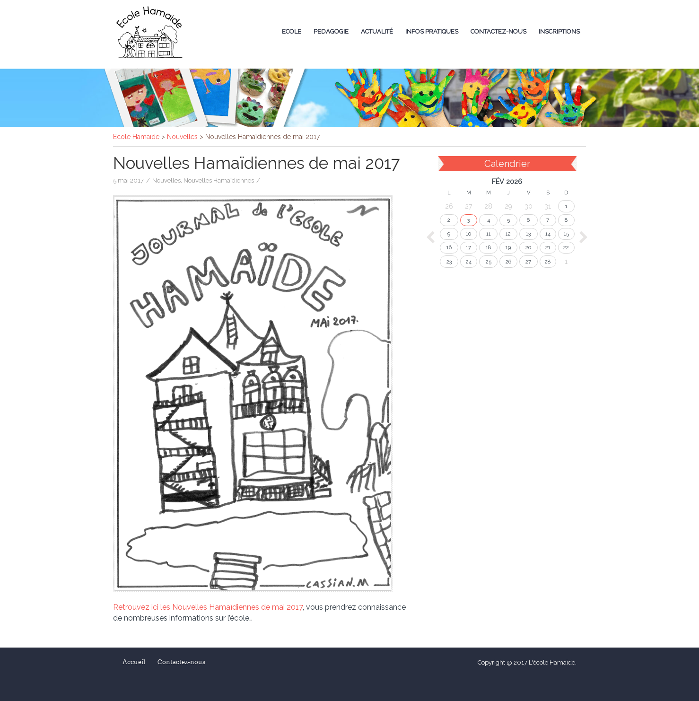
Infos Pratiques (431, 31)
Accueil (133, 662)
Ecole (291, 31)
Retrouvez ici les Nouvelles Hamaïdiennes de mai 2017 (208, 607)
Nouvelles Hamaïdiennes (218, 180)
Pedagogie (331, 31)
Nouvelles (166, 180)
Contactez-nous (498, 31)
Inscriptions (559, 31)
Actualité (377, 31)
